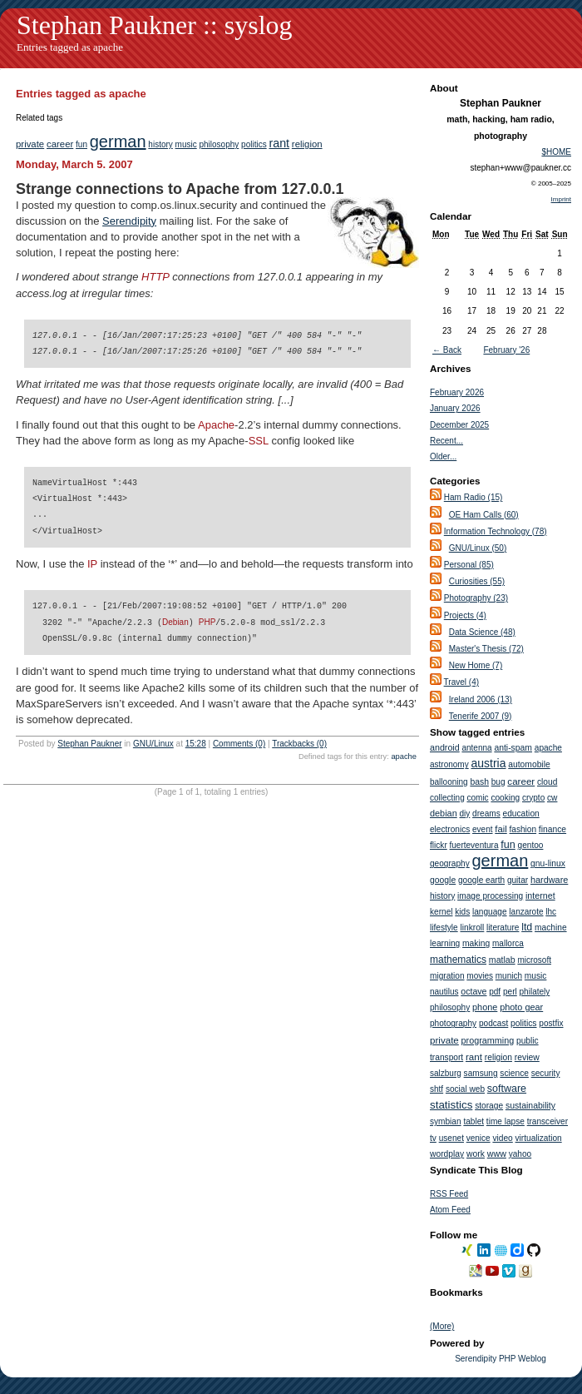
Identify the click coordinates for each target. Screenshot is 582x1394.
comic (477, 797)
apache (404, 756)
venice (478, 1138)
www (496, 1153)
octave (473, 991)
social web (465, 1089)
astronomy (449, 764)
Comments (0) (239, 742)
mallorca (508, 943)
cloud (547, 781)
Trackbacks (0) (299, 742)
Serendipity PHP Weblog (500, 1358)
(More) (442, 1326)
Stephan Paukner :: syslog (155, 25)
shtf (436, 1089)
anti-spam (513, 747)
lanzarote (526, 911)
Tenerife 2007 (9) (480, 716)
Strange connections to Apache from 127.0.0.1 (179, 189)
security (545, 1073)
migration (447, 975)
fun (81, 144)
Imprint (561, 199)
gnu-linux (547, 863)
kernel (441, 911)
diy (465, 813)
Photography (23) (476, 598)
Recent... (446, 440)
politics (254, 144)
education (521, 813)
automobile (529, 764)
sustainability (530, 1105)
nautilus (444, 991)
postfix (551, 1023)
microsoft (534, 960)
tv (433, 1138)
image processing (490, 895)
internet (540, 895)
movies (479, 975)
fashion (523, 829)
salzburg (445, 1073)
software (506, 1088)
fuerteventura (474, 845)
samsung (481, 1073)
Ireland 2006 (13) (480, 699)
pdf (495, 991)
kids (462, 911)
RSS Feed (449, 1193)
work (475, 1153)
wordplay (447, 1153)
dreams (486, 813)
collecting (447, 797)
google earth (481, 880)
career (60, 144)
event (482, 829)
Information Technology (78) (495, 531)
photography (453, 1023)
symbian (445, 1121)
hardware (549, 880)
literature (502, 927)
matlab (502, 960)
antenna (476, 747)
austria (488, 763)
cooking (505, 797)
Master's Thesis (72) (486, 648)
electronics (450, 829)
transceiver (547, 1121)
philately (535, 991)
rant (279, 143)
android (445, 747)
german (118, 141)
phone (484, 1007)
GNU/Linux (153, 742)
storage (489, 1105)
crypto (533, 797)
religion (307, 144)
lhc (550, 911)
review (527, 1057)
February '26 (506, 350)
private (30, 144)
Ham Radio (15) (473, 497)
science (514, 1073)
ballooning (449, 781)
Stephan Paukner (89, 742)
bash (479, 781)
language (489, 911)
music (186, 144)
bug (498, 781)
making (476, 943)
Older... (443, 456)
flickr (438, 845)
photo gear (521, 1007)
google (443, 880)
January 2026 (455, 408)
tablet (473, 1121)
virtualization (538, 1138)
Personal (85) (469, 564)
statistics (451, 1105)
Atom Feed (450, 1209)
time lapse (505, 1121)
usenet (451, 1138)
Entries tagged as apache (70, 47)
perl (510, 991)
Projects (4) (465, 615)
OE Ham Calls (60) (484, 514)
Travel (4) (461, 682)
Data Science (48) (482, 632)
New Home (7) (475, 665)
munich (509, 975)
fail (500, 829)
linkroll (472, 927)
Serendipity (129, 221)
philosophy (219, 144)
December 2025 (459, 424)
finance (552, 829)
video (502, 1138)
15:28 (195, 742)
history (160, 144)
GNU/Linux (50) (477, 548)
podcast (493, 1023)
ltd (526, 927)
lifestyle (444, 927)
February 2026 (457, 392)
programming (488, 1040)
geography (450, 863)
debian (443, 813)
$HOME (556, 151)
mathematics (458, 959)
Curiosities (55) (477, 581)
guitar (517, 880)
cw (552, 797)
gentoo (531, 845)
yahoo (520, 1153)
